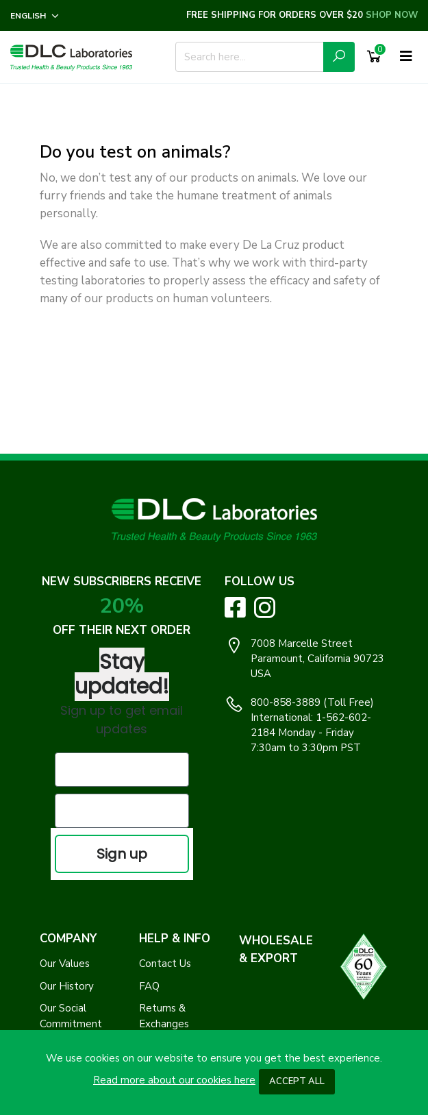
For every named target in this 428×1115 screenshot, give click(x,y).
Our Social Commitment (71, 870)
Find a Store (168, 944)
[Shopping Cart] (373, 57)
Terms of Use (71, 922)
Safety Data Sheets (168, 975)
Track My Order (175, 922)
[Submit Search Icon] (339, 57)
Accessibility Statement (69, 952)
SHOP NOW (392, 15)
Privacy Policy (72, 900)
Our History (67, 840)
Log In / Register (178, 900)
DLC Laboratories (197, 1025)
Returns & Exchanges (164, 870)
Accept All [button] (297, 1081)
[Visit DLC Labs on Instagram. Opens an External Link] (264, 607)
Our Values (65, 817)
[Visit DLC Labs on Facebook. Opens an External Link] (235, 607)
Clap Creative (344, 1025)
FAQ (149, 840)
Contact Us (165, 817)
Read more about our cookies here (174, 1080)
